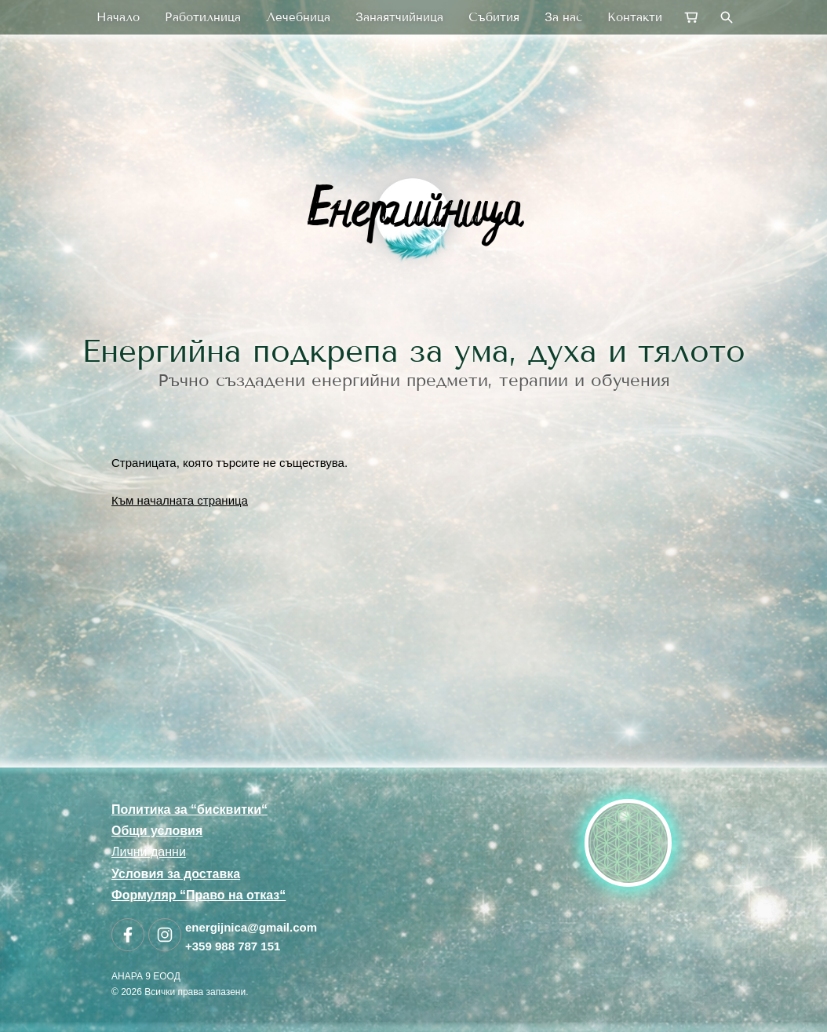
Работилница (203, 17)
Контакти (634, 17)
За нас (563, 17)
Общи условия (156, 830)
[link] (413, 215)
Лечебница (298, 17)
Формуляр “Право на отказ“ (198, 895)
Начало (118, 17)
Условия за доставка (175, 874)
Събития (493, 17)
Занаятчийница (399, 17)
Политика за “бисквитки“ (189, 809)
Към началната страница (179, 500)
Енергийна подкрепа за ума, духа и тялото (413, 351)
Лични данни (148, 852)
